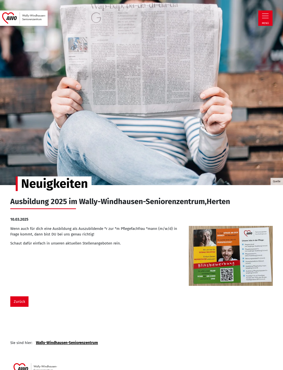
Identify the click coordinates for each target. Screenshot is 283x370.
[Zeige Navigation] (265, 15)
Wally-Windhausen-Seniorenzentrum (67, 343)
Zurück (19, 301)
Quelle (276, 181)
